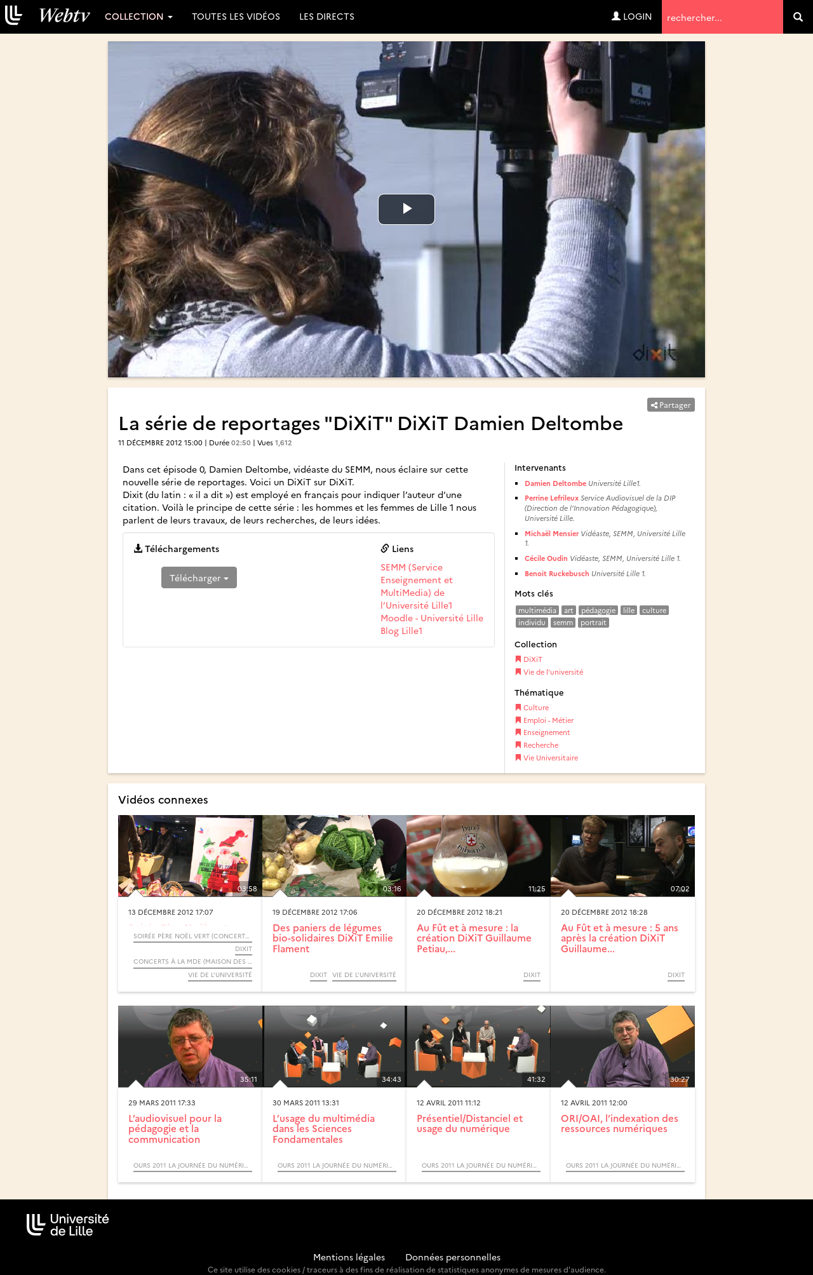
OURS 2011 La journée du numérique (192, 1165)
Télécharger (199, 577)
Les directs (326, 16)
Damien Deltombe (555, 483)
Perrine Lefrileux (552, 498)
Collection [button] (139, 16)
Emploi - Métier (544, 720)
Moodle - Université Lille (431, 617)
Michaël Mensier (552, 533)
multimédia (537, 610)
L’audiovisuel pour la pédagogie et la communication (175, 1128)
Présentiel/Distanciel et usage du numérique (470, 1123)
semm (563, 622)
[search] (798, 17)
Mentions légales (349, 1256)
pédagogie (598, 610)
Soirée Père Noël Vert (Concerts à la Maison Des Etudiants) (192, 935)
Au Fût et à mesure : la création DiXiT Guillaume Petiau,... (474, 938)
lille (629, 610)
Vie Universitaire (546, 757)
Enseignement (542, 732)
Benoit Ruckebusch (557, 573)
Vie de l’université (548, 672)
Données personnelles (453, 1256)
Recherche (536, 745)
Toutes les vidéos (236, 16)
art (569, 610)
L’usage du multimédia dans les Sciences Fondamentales (323, 1128)
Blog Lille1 (401, 630)
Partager (671, 404)
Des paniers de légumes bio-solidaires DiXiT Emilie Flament (332, 938)
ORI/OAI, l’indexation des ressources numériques (619, 1123)
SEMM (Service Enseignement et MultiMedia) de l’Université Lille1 (416, 585)
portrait (594, 622)
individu (532, 622)
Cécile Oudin (546, 558)
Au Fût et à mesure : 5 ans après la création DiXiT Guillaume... (619, 938)
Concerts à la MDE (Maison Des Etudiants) (192, 961)
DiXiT (528, 659)
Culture (531, 707)
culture (654, 610)
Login (632, 16)
